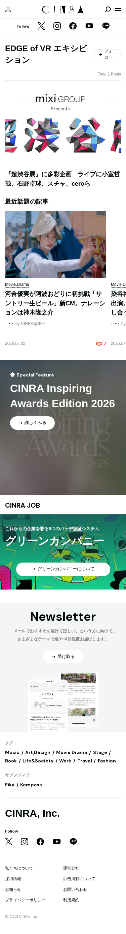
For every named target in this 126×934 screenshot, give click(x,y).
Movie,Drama (71, 752)
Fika (9, 784)
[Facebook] (73, 26)
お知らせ (13, 889)
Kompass (31, 784)
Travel (84, 760)
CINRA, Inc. (32, 813)
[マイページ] (8, 9)
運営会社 (71, 868)
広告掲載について (79, 878)
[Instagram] (57, 26)
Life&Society (38, 760)
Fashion (107, 760)
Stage (100, 752)
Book (11, 760)
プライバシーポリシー (25, 900)
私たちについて (19, 868)
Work (65, 760)
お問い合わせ (75, 889)
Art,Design (37, 752)
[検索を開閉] (108, 9)
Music (12, 752)
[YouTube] (89, 27)
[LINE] (106, 26)
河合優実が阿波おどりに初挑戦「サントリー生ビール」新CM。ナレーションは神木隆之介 (55, 303)
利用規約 (71, 900)
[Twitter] (41, 26)
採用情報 (13, 878)
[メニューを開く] (118, 9)
